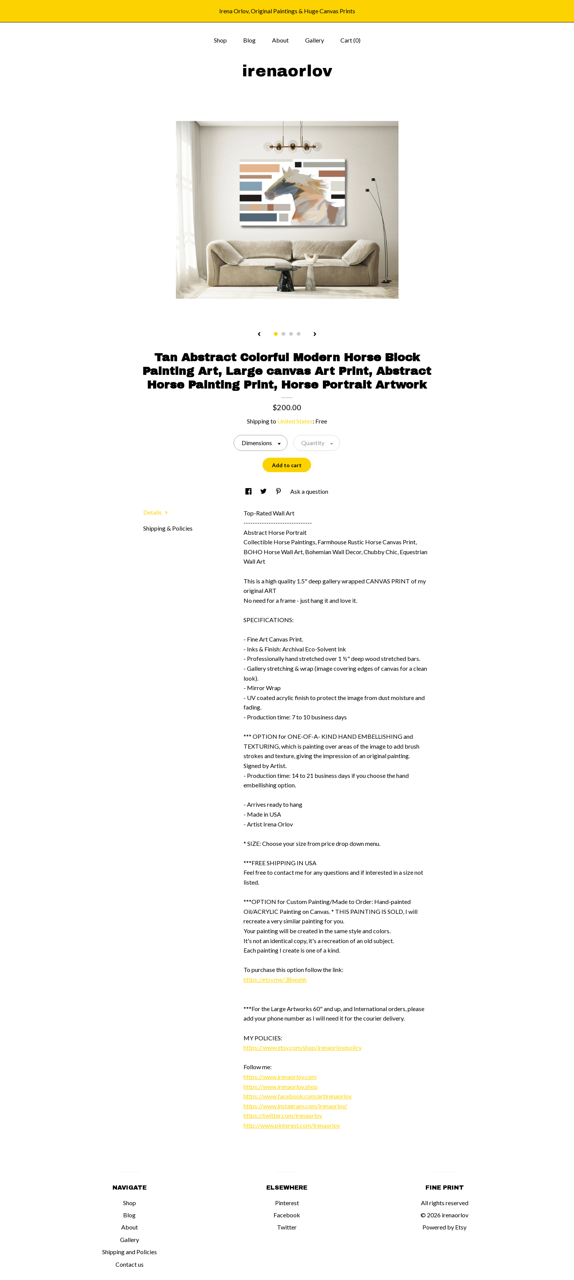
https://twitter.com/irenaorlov (283, 1115)
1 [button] (276, 334)
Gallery (314, 40)
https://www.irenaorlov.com (280, 1076)
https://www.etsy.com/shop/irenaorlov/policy (303, 1047)
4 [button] (298, 334)
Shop (220, 40)
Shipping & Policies (168, 528)
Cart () (350, 40)
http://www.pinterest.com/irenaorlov (292, 1125)
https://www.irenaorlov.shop (281, 1086)
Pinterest (287, 1202)
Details (155, 512)
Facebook (287, 1214)
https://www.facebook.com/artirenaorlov (298, 1096)
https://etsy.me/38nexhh (275, 979)
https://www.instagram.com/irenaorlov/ (295, 1105)
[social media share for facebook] (249, 491)
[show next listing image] (315, 334)
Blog (249, 40)
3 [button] (291, 334)
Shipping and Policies (129, 1251)
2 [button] (283, 334)
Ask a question (309, 491)
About (280, 40)
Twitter (287, 1227)
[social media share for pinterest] (279, 491)
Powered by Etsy (444, 1227)
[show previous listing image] (259, 334)
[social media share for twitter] (264, 491)
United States (295, 421)
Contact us (129, 1264)
